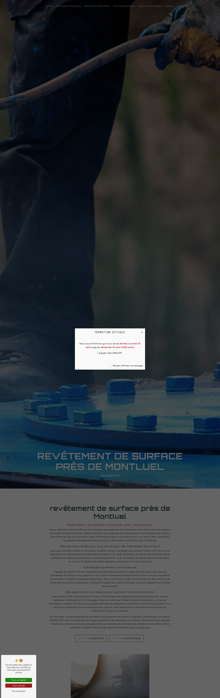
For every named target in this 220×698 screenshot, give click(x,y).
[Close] (142, 332)
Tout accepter (18, 680)
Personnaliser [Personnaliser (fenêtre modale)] (19, 691)
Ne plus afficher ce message (128, 365)
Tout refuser (18, 685)
